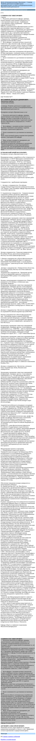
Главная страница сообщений (11, 736)
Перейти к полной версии (8, 739)
